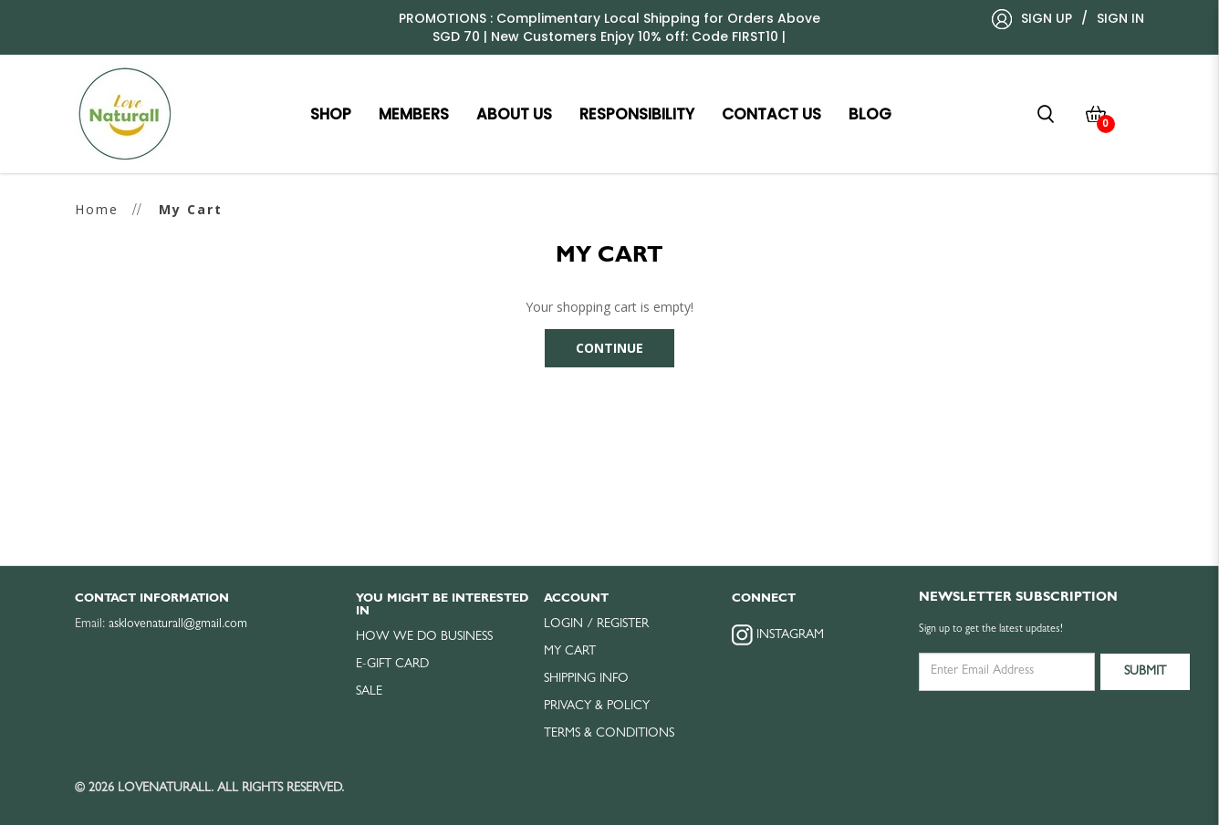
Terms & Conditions (609, 733)
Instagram (778, 634)
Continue (609, 347)
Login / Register (596, 624)
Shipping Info (586, 679)
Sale (369, 692)
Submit (1145, 671)
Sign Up (1046, 18)
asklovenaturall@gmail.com (178, 624)
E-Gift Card (392, 664)
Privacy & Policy (597, 706)
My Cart (191, 209)
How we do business (424, 637)
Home (97, 209)
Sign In (1120, 18)
